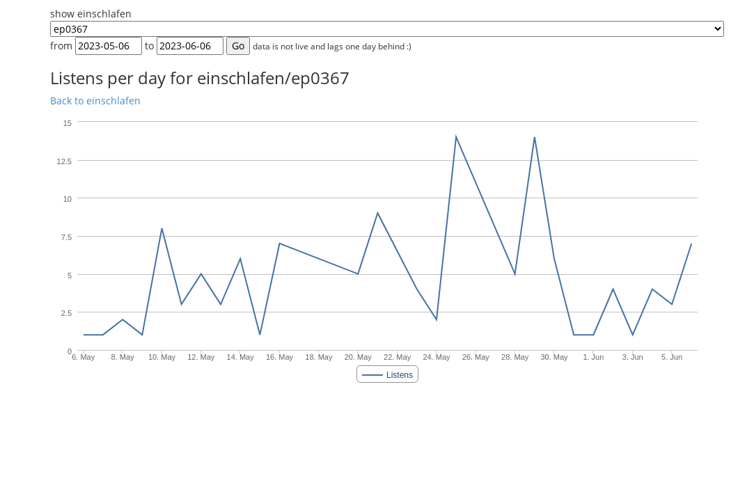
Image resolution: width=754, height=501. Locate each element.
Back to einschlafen (95, 100)
